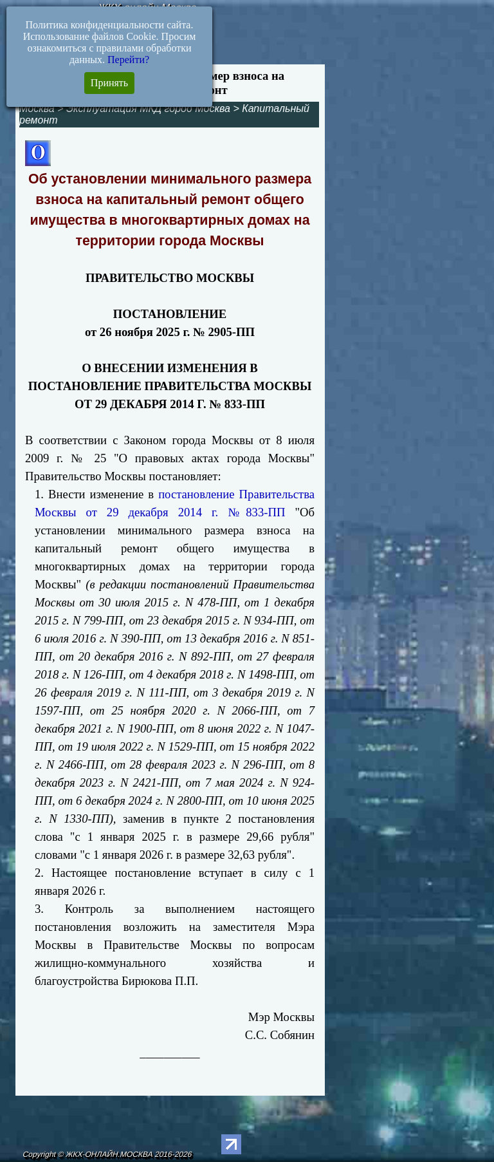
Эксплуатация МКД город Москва (148, 108)
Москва (37, 108)
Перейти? (128, 59)
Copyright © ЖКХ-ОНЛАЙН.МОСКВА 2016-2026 (107, 1154)
